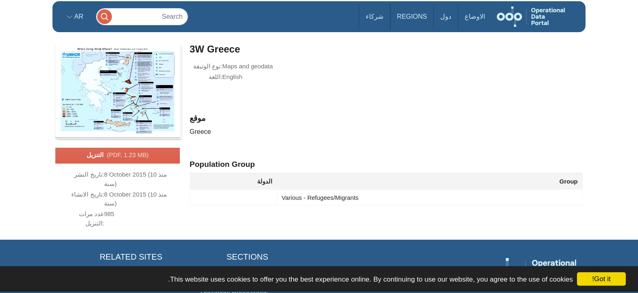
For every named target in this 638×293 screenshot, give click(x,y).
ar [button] (77, 16)
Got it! (601, 279)
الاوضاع (475, 16)
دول (445, 16)
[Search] (142, 16)
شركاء (374, 16)
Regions (412, 16)
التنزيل (118, 155)
